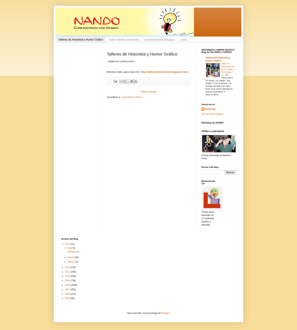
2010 (68, 276)
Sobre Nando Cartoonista (124, 39)
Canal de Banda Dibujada (160, 39)
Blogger (165, 313)
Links (183, 39)
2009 (68, 280)
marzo (71, 257)
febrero (71, 261)
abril (70, 248)
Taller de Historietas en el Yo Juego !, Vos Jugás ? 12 (227, 69)
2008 (68, 285)
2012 (68, 267)
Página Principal (148, 91)
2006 (68, 294)
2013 (68, 244)
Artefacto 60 (73, 251)
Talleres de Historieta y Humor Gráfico (80, 39)
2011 (68, 272)
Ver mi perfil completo (212, 114)
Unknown (210, 109)
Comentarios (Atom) (131, 97)
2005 (68, 298)
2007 (68, 289)
